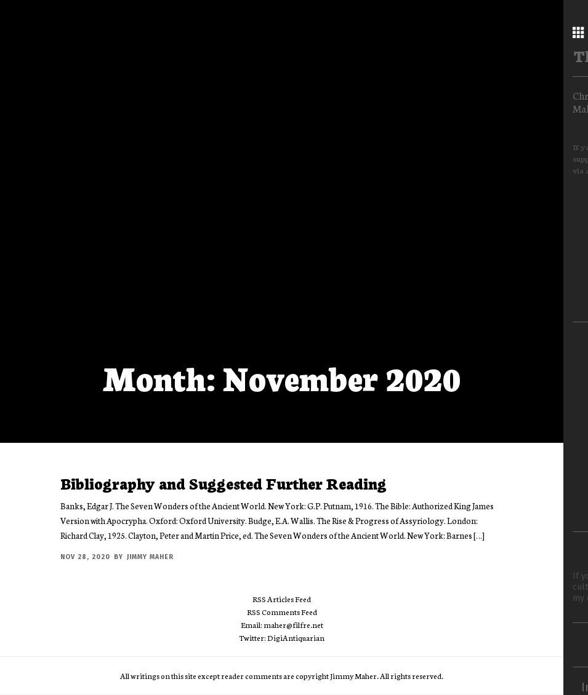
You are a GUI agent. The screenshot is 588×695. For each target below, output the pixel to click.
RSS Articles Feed (281, 599)
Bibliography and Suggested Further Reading (223, 483)
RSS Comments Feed (282, 611)
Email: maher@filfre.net (282, 624)
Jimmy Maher (150, 557)
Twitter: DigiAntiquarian (281, 637)
